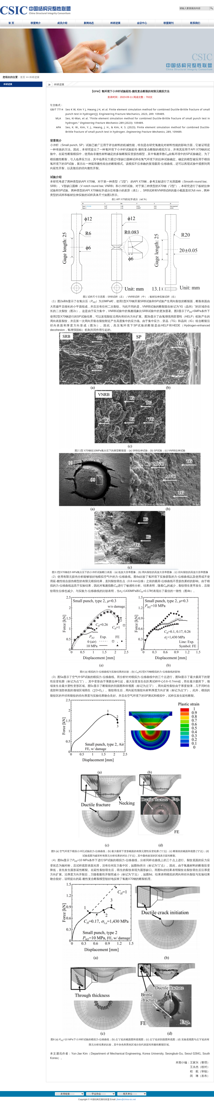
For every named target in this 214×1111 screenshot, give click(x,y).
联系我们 (195, 23)
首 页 (11, 23)
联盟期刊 (169, 23)
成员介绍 (62, 23)
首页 (23, 77)
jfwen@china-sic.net (126, 1099)
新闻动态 (89, 23)
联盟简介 (36, 23)
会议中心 (142, 23)
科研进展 (115, 23)
